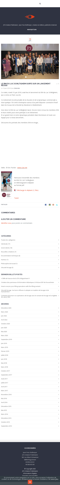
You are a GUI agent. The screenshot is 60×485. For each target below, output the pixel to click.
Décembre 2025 (30, 308)
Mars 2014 (30, 414)
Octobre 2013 (30, 422)
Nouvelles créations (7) (30, 252)
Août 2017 (30, 379)
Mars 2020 (30, 335)
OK (30, 482)
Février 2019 (30, 351)
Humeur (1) (30, 260)
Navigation (31, 29)
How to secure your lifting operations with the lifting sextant (30, 286)
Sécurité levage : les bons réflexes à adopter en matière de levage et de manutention (30, 291)
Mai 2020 (30, 332)
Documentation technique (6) (30, 256)
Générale (17, 88)
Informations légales (30, 473)
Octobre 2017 (30, 371)
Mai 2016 (30, 398)
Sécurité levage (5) (30, 267)
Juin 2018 (30, 359)
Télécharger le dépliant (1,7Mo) (27, 190)
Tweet (16, 198)
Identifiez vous (6, 223)
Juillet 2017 (30, 383)
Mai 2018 (30, 363)
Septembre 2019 (30, 339)
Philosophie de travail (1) (30, 264)
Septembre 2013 (30, 426)
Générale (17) (30, 244)
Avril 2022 (30, 320)
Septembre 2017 (30, 375)
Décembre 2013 (30, 418)
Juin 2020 (30, 328)
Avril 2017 (30, 387)
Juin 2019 (30, 343)
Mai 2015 (30, 410)
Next (56, 62)
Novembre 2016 (30, 394)
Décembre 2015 (30, 406)
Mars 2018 (30, 367)
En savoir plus (53, 479)
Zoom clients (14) (30, 248)
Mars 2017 (30, 391)
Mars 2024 (30, 312)
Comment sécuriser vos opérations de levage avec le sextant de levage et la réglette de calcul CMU (30, 296)
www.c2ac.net (22, 168)
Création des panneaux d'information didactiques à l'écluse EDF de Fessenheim (30, 282)
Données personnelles (30, 476)
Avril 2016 (30, 402)
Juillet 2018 (30, 355)
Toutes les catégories (30, 240)
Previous (4, 62)
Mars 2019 (30, 347)
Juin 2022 (30, 316)
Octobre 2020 (30, 324)
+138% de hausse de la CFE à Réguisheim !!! (30, 278)
